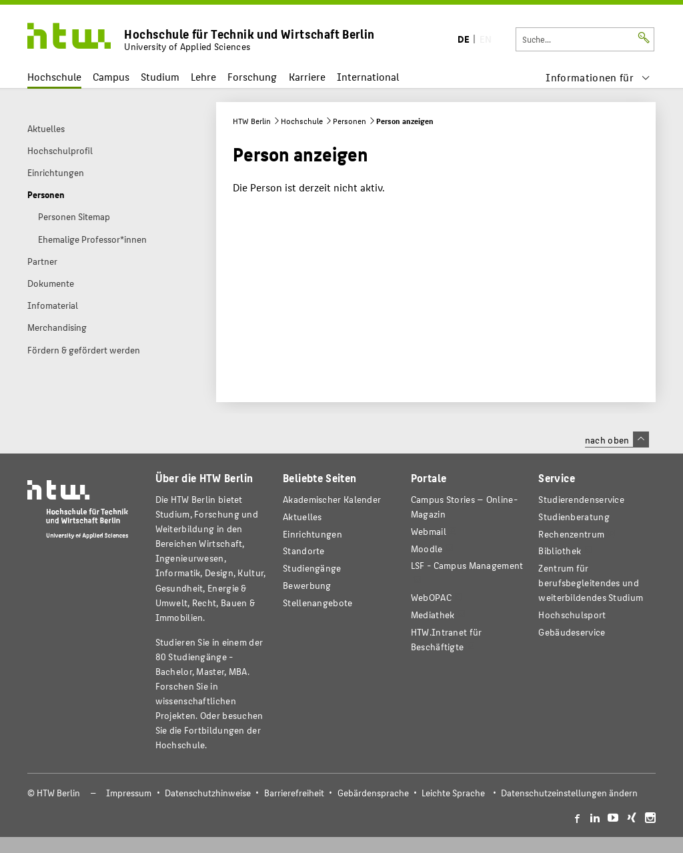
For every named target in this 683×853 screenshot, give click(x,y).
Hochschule (54, 76)
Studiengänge (312, 568)
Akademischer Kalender (332, 499)
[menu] (598, 77)
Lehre (203, 76)
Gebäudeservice (571, 632)
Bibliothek (559, 551)
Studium (160, 76)
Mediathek (433, 615)
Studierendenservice (581, 499)
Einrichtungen (312, 534)
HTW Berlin (252, 121)
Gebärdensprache (373, 793)
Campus (111, 76)
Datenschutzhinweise (208, 793)
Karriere (307, 76)
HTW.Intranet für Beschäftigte (446, 639)
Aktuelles (302, 517)
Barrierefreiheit (294, 793)
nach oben (617, 439)
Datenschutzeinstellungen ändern (569, 793)
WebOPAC (431, 597)
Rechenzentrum (571, 534)
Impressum (128, 793)
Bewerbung (307, 585)
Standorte (304, 551)
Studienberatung (573, 517)
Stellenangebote (317, 603)
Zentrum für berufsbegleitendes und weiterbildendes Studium (590, 582)
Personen (349, 121)
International (368, 76)
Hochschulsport (572, 615)
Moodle (427, 549)
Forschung (252, 76)
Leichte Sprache (453, 793)
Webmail (428, 531)
